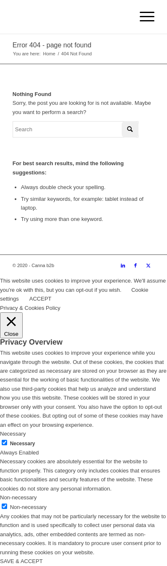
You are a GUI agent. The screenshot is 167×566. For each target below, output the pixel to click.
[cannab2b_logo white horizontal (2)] (69, 17)
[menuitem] (142, 17)
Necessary (22, 444)
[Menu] (142, 17)
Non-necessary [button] (18, 497)
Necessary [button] (13, 434)
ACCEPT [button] (40, 299)
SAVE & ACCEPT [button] (21, 561)
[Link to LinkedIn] (123, 265)
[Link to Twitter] (148, 265)
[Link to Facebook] (135, 265)
